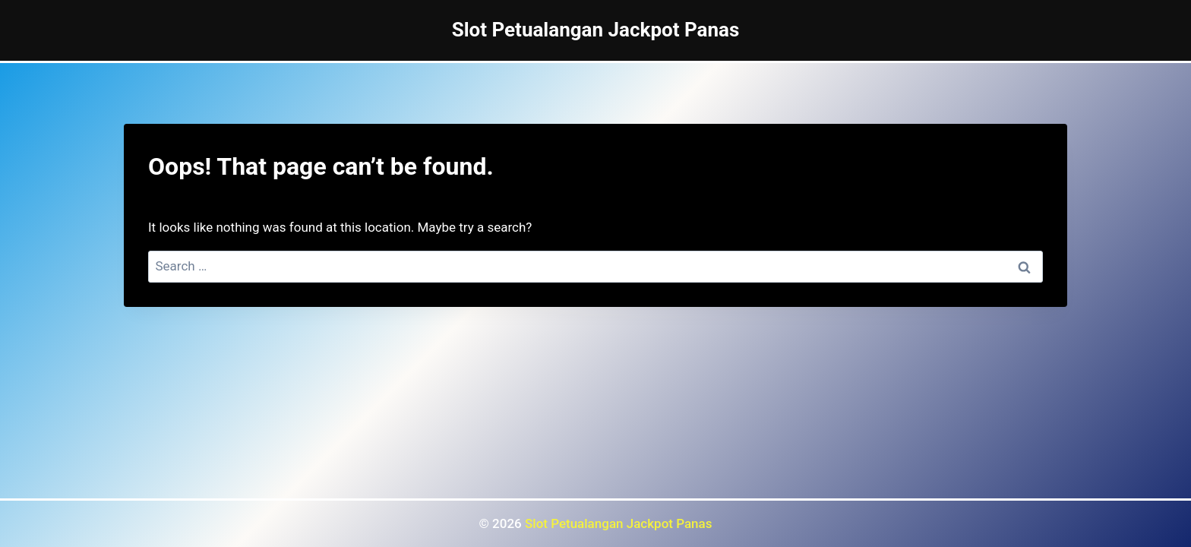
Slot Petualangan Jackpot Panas (618, 523)
